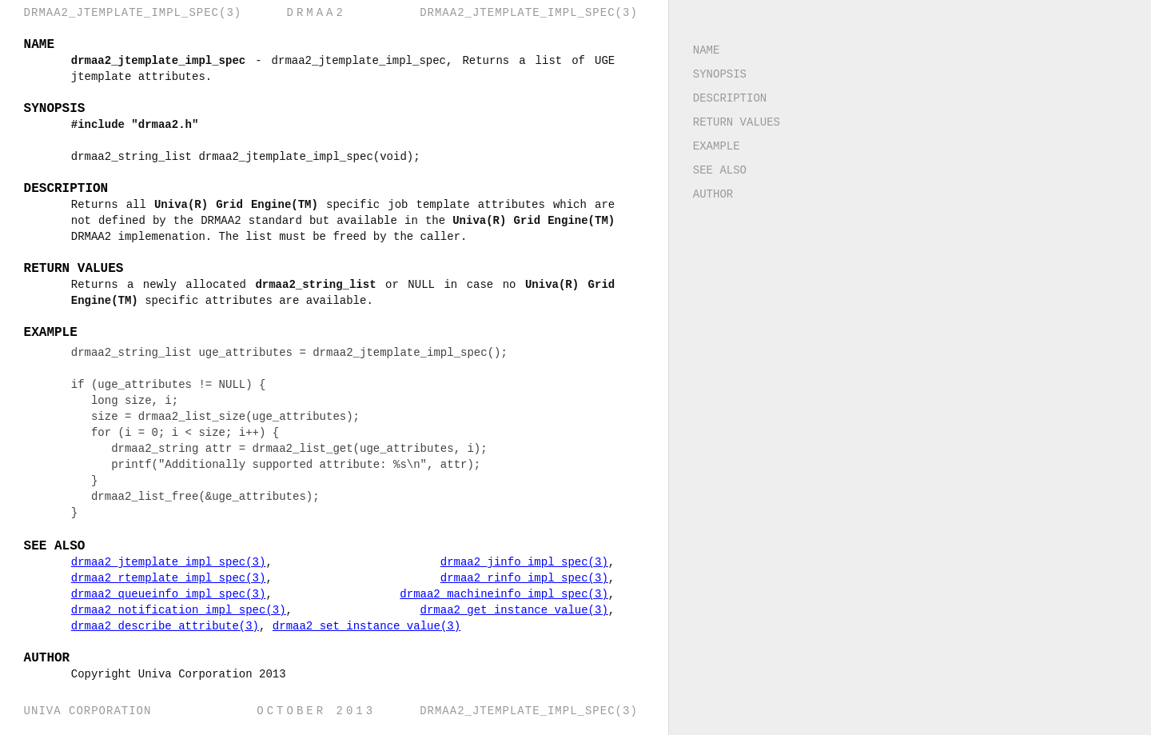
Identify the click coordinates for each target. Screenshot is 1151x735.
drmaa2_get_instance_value (523, 609)
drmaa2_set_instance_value (367, 625)
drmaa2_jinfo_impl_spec (533, 561)
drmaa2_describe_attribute (166, 625)
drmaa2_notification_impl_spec (179, 609)
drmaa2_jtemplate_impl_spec (169, 561)
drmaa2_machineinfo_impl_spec (513, 593)
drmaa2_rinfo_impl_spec (533, 577)
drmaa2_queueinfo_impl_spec (169, 593)
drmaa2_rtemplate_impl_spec (169, 577)
